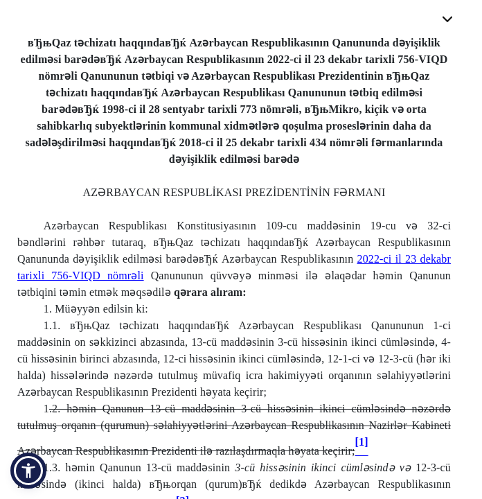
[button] (28, 470)
